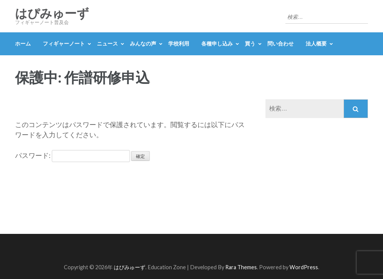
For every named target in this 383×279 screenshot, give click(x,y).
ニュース (107, 43)
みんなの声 (143, 43)
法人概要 (316, 43)
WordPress (304, 267)
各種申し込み (217, 43)
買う (250, 43)
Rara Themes (241, 267)
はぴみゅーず (52, 13)
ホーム (23, 43)
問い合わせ (280, 43)
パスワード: (72, 155)
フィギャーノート (64, 43)
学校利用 (178, 43)
